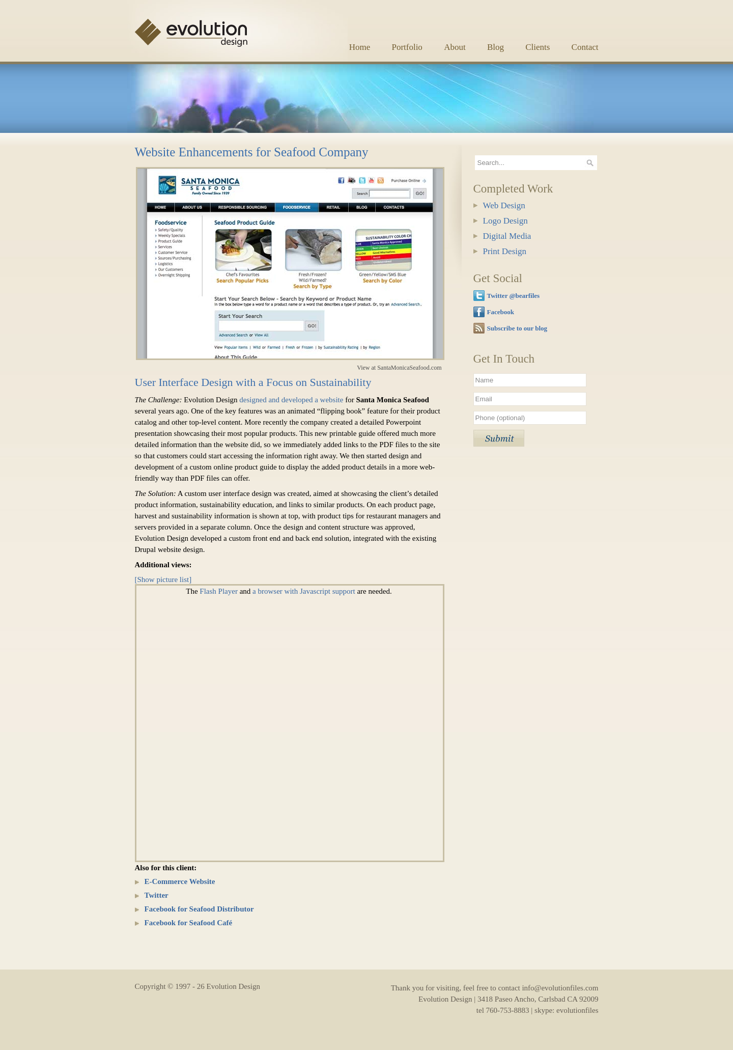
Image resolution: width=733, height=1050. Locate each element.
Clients (537, 47)
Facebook (500, 312)
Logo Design (505, 221)
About (455, 47)
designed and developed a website (291, 400)
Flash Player (219, 591)
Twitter (156, 895)
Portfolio (406, 47)
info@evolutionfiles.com (560, 988)
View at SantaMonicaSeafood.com (399, 367)
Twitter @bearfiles (513, 295)
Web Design (504, 205)
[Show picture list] (163, 579)
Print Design (504, 251)
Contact (585, 47)
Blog (495, 47)
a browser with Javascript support (303, 591)
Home (360, 47)
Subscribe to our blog (517, 328)
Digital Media (507, 236)
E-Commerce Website (180, 881)
